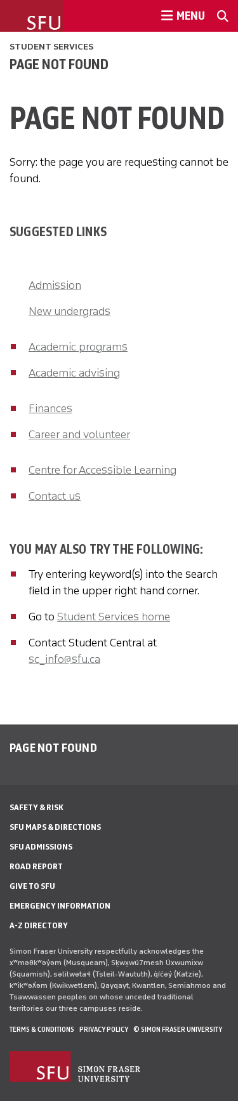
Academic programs (78, 347)
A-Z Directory (39, 925)
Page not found (59, 64)
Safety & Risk (36, 807)
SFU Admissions (41, 846)
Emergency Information (60, 905)
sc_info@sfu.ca (64, 659)
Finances (50, 408)
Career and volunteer (79, 434)
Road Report (36, 866)
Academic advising (74, 373)
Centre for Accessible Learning (102, 470)
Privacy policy (103, 1029)
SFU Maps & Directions (55, 827)
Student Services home (113, 617)
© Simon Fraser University (177, 1029)
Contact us (55, 496)
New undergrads (69, 311)
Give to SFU (32, 886)
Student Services (51, 46)
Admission (55, 285)
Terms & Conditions (42, 1029)
